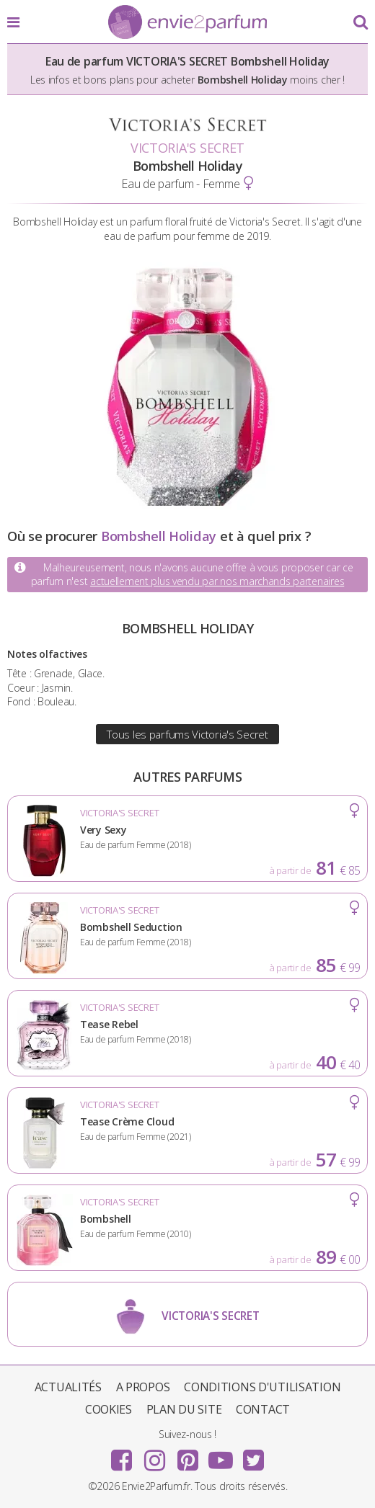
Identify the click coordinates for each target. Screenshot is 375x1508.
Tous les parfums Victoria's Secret (187, 734)
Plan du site (184, 1409)
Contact (263, 1409)
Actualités (68, 1387)
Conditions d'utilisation (262, 1387)
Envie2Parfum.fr (187, 23)
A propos (143, 1387)
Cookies (108, 1409)
